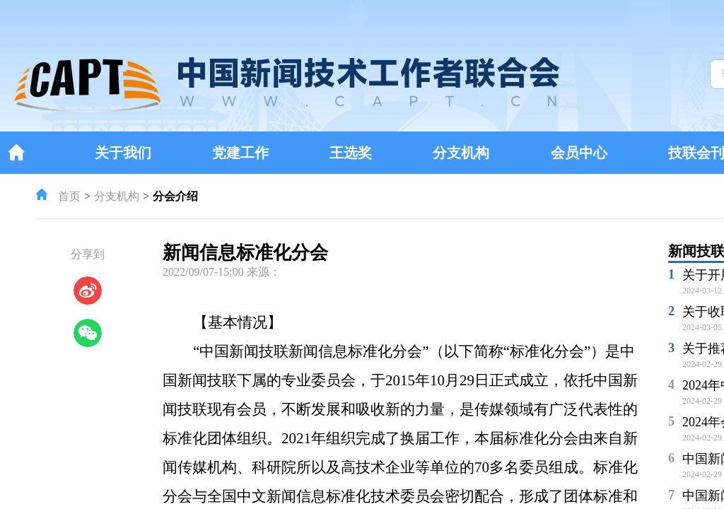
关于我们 (123, 152)
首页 (69, 196)
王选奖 (350, 152)
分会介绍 (175, 196)
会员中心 (579, 152)
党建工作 (240, 152)
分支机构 (461, 152)
